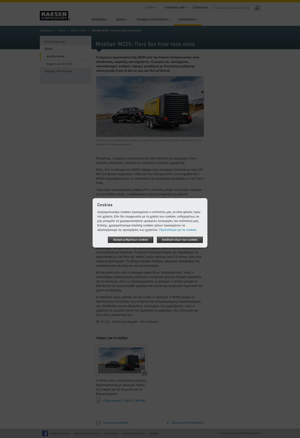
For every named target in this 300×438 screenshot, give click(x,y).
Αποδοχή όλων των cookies (180, 239)
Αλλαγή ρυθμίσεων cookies (130, 239)
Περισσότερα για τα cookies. (178, 229)
